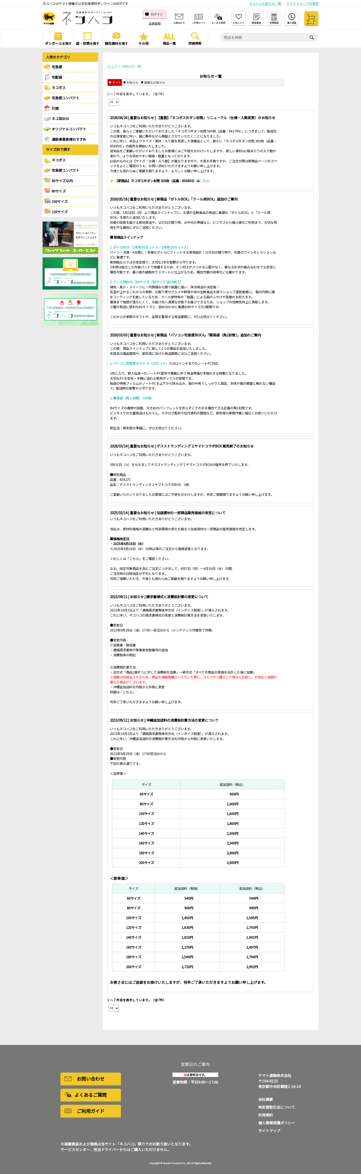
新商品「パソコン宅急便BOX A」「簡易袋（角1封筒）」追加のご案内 (209, 334)
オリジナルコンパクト (69, 128)
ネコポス (59, 160)
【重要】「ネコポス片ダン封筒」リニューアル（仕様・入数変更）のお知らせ (216, 117)
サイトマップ (269, 1130)
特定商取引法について (276, 1107)
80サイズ (59, 191)
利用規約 (265, 1115)
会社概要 (265, 1099)
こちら (134, 558)
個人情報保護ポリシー (276, 1122)
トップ (112, 66)
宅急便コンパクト (65, 97)
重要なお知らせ (154, 82)
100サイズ (60, 201)
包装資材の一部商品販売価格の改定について (191, 512)
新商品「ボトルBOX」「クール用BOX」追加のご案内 (197, 198)
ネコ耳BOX (60, 118)
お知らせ (132, 82)
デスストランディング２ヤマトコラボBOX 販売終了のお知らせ (205, 445)
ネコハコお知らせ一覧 (265, 3)
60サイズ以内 (62, 180)
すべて (116, 82)
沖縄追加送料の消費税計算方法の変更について (182, 720)
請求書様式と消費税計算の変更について (177, 596)
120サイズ (60, 211)
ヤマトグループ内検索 (302, 3)
